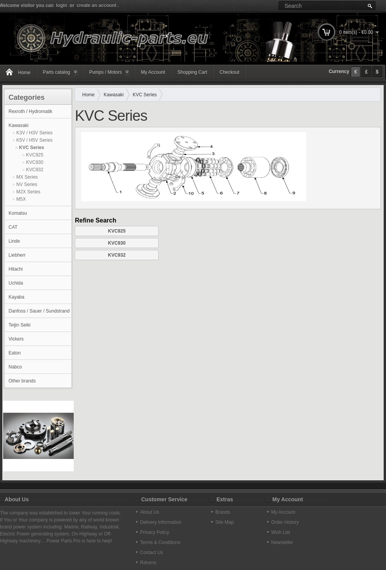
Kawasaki (18, 125)
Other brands (22, 381)
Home (88, 94)
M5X (21, 199)
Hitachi (16, 269)
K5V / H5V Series (34, 140)
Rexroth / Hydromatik (30, 111)
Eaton (15, 353)
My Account (153, 72)
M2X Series (28, 192)
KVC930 (34, 162)
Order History (285, 522)
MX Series (27, 177)
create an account (96, 5)
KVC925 (34, 155)
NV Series (26, 184)
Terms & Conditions (160, 542)
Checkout (229, 72)
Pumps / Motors (105, 72)
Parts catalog (56, 72)
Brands (222, 512)
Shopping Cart (192, 72)
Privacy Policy (154, 532)
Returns (148, 562)
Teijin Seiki (20, 325)
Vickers (16, 339)
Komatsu (18, 213)
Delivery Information (161, 522)
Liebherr (17, 255)
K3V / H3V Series (34, 133)
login (61, 5)
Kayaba (16, 297)
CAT (13, 227)
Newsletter (282, 542)
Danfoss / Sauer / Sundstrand (39, 311)
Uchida (16, 283)
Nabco (15, 367)
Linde (14, 241)
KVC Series (31, 147)
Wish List (280, 532)
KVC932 (34, 169)
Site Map (224, 522)
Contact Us (151, 552)
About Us (149, 512)
